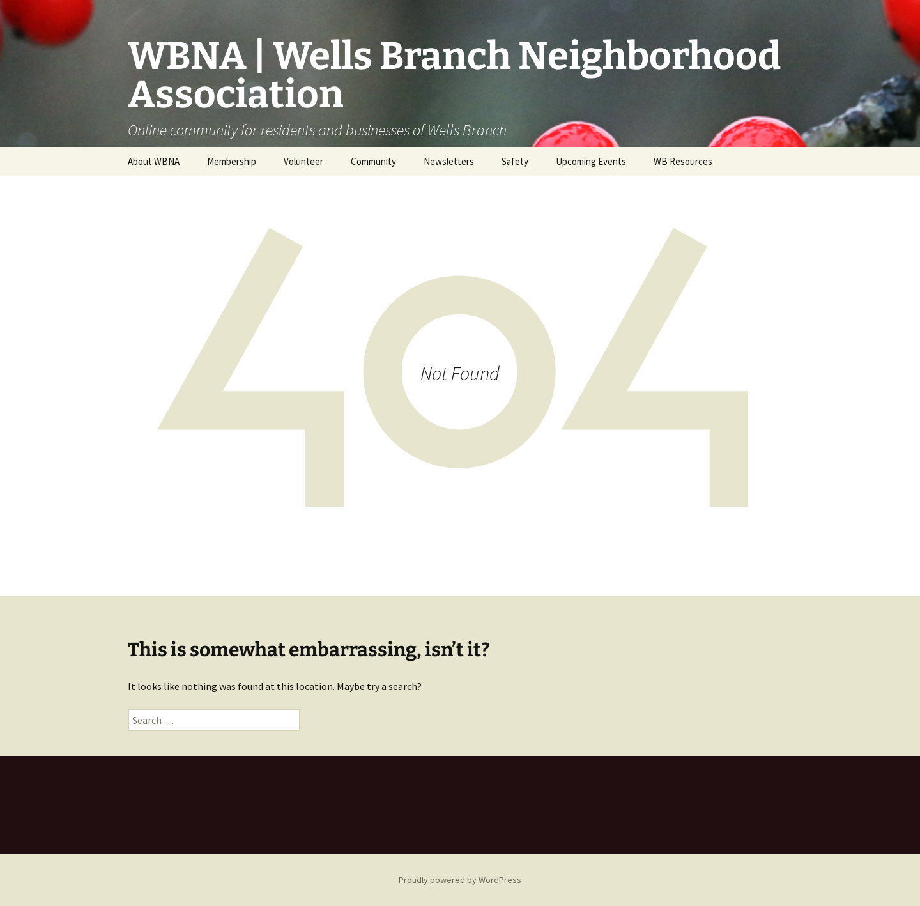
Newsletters (449, 161)
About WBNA (154, 161)
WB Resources (683, 161)
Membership (231, 161)
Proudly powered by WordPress (460, 880)
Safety (515, 161)
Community (373, 161)
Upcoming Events (591, 161)
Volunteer (303, 161)
